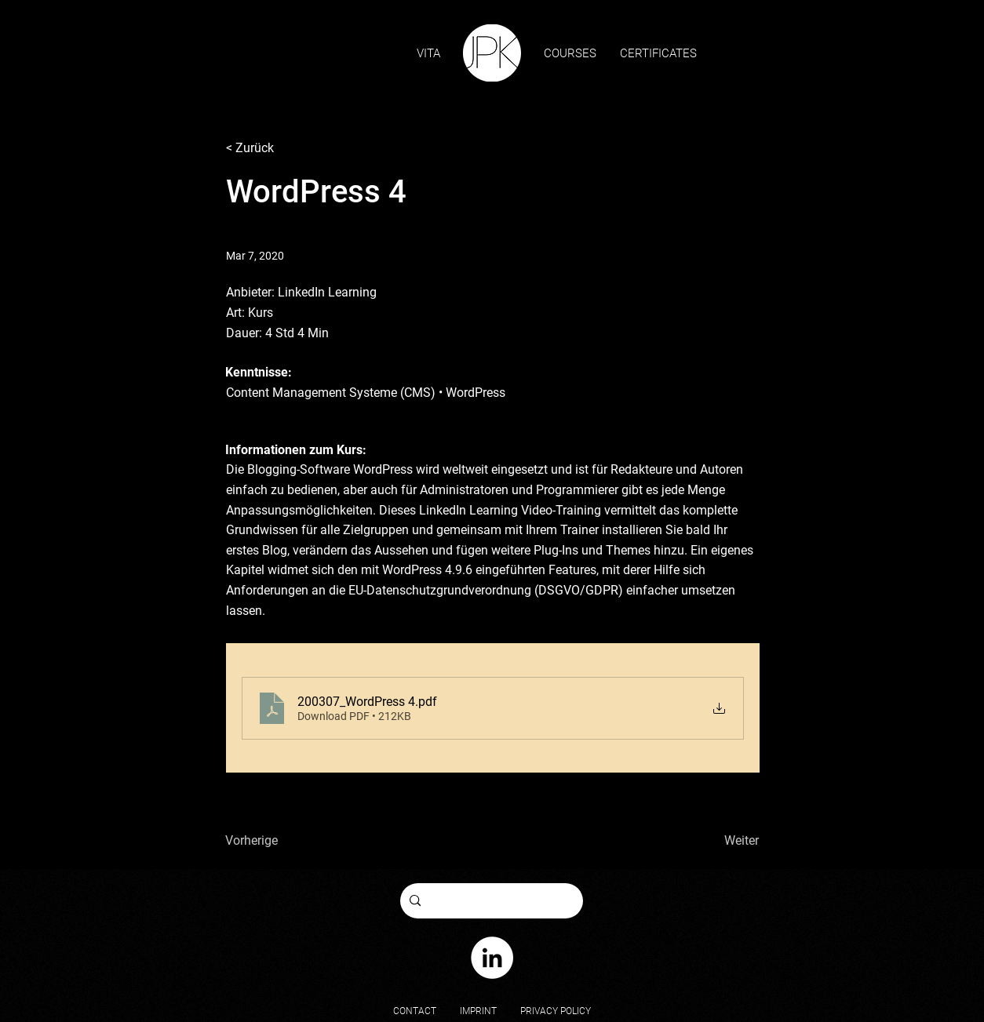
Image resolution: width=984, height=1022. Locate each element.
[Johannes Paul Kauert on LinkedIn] (492, 958)
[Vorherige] (264, 841)
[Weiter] (707, 841)
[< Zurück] (278, 148)
